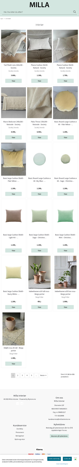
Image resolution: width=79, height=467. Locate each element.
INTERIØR (7, 19)
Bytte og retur (20, 439)
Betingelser (20, 436)
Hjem (2, 18)
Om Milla (20, 429)
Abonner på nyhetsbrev (59, 436)
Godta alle (67, 459)
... (36, 375)
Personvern (20, 432)
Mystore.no (32, 399)
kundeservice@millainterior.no (59, 419)
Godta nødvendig (54, 459)
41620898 (60, 416)
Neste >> (43, 375)
